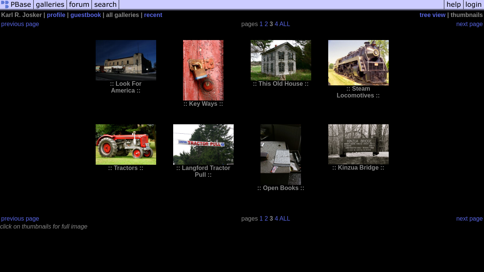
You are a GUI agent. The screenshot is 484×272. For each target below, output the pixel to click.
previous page (20, 24)
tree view (432, 15)
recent (153, 15)
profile (56, 15)
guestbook (85, 15)
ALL (284, 24)
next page (469, 24)
